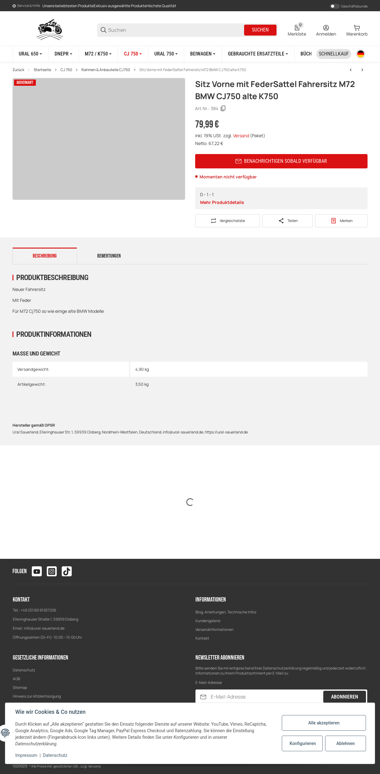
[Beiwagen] (203, 54)
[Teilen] (287, 220)
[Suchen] (175, 30)
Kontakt (202, 638)
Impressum (26, 755)
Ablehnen (345, 743)
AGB (16, 678)
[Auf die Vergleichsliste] (227, 220)
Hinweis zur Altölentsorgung (37, 696)
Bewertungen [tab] (109, 256)
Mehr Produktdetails (222, 202)
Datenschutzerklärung (282, 668)
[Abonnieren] (203, 697)
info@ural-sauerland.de (44, 628)
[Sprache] (361, 54)
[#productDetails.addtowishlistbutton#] (341, 220)
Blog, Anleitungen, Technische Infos (225, 612)
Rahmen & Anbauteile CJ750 (105, 70)
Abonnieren (344, 697)
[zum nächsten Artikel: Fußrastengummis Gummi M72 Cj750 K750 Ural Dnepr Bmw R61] (362, 70)
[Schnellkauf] (333, 54)
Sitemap (20, 687)
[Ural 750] (166, 54)
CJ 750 (66, 70)
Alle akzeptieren (323, 722)
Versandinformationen (214, 629)
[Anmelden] (326, 30)
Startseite (42, 70)
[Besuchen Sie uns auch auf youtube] (37, 571)
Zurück (18, 70)
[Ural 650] (30, 54)
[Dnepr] (63, 54)
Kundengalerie (207, 620)
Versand (241, 135)
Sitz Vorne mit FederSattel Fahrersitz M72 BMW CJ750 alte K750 (192, 70)
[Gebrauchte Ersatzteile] (258, 54)
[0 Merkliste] (297, 30)
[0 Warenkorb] (357, 30)
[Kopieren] (223, 108)
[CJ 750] (133, 54)
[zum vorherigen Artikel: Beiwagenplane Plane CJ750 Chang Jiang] (350, 70)
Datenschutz (24, 670)
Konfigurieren (303, 743)
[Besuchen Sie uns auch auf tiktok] (67, 571)
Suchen (260, 30)
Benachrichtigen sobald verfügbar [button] (281, 161)
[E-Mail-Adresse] (266, 697)
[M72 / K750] (98, 54)
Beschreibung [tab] (45, 256)
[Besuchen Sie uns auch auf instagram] (52, 571)
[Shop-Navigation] (26, 6)
